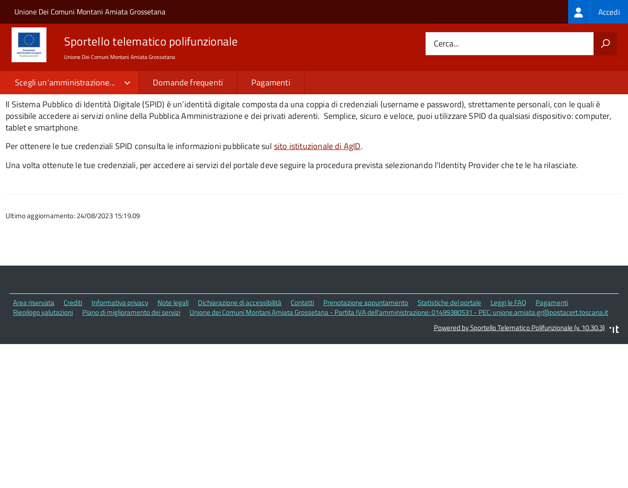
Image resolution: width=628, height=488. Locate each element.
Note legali (173, 360)
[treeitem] (598, 12)
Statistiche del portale (449, 360)
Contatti (302, 360)
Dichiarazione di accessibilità (239, 360)
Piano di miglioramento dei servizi (131, 369)
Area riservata (33, 360)
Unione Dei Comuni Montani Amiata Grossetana (89, 11)
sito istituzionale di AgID (317, 203)
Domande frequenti (188, 82)
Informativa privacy (120, 360)
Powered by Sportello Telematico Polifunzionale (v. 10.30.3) (519, 384)
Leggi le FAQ (508, 360)
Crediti (73, 360)
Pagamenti (270, 82)
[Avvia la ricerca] (605, 43)
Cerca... (446, 44)
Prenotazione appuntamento (365, 360)
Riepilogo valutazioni (43, 369)
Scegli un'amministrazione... (65, 82)
